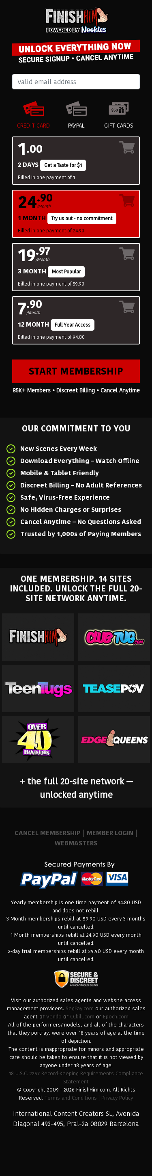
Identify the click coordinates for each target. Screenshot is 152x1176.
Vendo (54, 1016)
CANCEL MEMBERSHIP (48, 833)
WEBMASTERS (76, 843)
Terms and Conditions (71, 1098)
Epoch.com (115, 1016)
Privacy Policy (117, 1098)
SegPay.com (80, 1008)
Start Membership (76, 371)
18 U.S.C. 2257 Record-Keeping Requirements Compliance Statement (76, 1077)
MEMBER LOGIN (110, 833)
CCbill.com (82, 1016)
